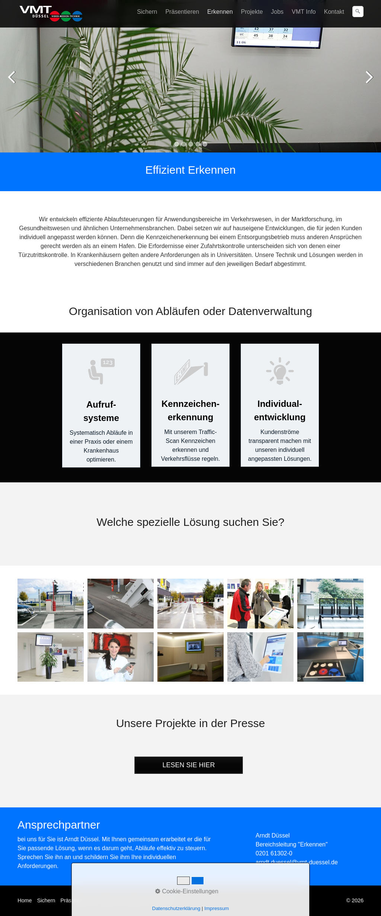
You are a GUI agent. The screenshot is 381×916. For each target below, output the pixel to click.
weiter (368, 81)
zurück (13, 81)
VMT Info (304, 12)
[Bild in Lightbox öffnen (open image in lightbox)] (50, 604)
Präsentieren (182, 12)
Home (24, 900)
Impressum (160, 900)
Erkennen (220, 12)
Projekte (252, 12)
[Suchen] (358, 11)
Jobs (277, 12)
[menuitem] (147, 12)
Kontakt (334, 12)
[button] (188, 765)
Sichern (147, 12)
